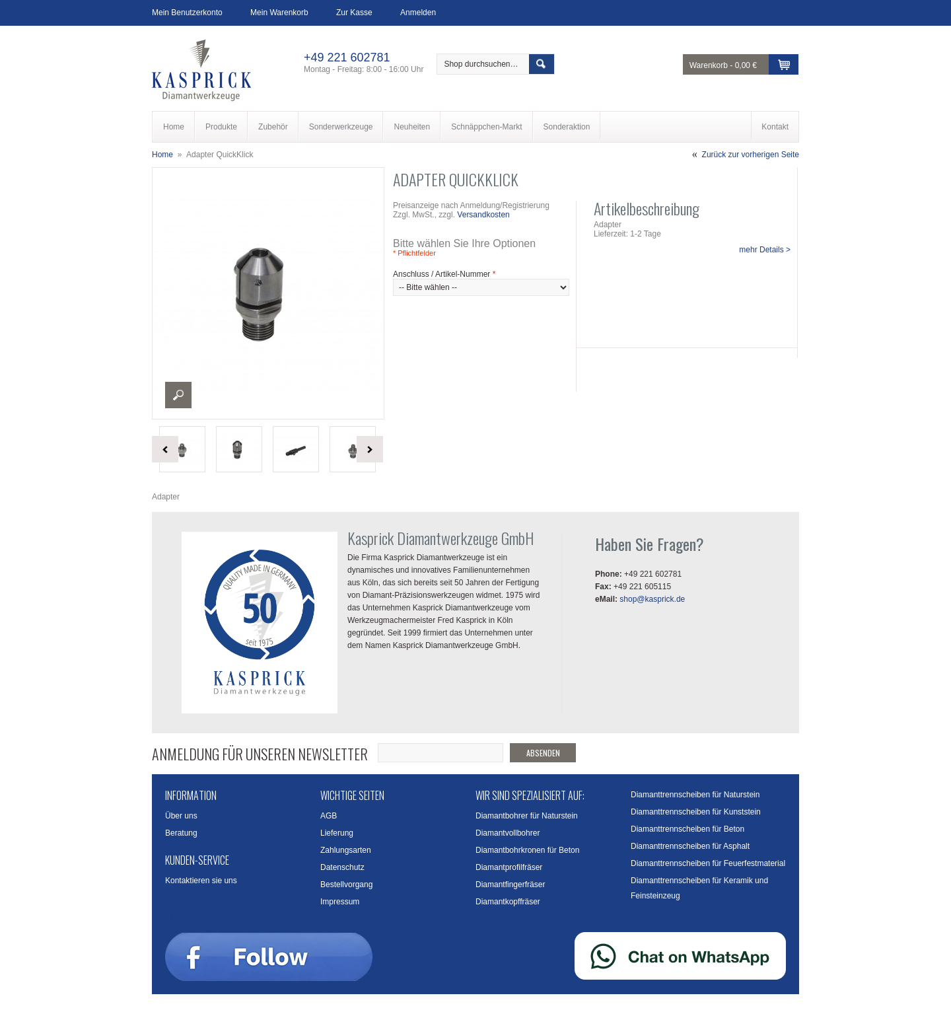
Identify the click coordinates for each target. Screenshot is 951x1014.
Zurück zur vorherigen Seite (750, 154)
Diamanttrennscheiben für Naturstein (695, 794)
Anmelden (418, 12)
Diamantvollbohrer (508, 833)
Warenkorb (708, 65)
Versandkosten (483, 214)
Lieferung (336, 833)
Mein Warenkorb (279, 12)
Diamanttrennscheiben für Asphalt (690, 846)
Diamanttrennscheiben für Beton (687, 829)
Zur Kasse (354, 12)
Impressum (339, 901)
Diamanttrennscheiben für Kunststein (696, 811)
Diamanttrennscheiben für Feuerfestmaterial (708, 863)
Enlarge (178, 395)
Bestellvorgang (346, 884)
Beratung (181, 833)
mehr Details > (765, 249)
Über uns (181, 815)
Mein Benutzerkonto (187, 12)
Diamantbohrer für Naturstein (527, 815)
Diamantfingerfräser (510, 884)
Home (162, 154)
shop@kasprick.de (652, 599)
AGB (328, 815)
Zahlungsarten (345, 850)
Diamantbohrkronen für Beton (527, 850)
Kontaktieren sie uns (201, 880)
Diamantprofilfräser (509, 867)
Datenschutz (342, 867)
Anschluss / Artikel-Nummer (444, 274)
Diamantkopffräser (508, 901)
